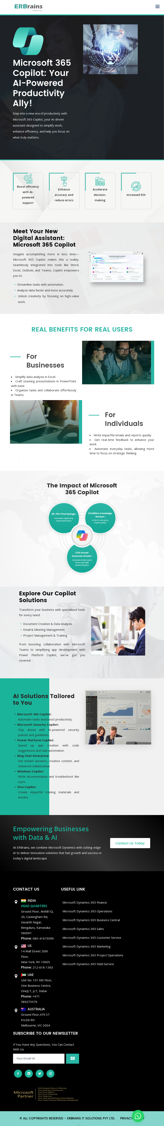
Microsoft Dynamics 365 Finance (84, 902)
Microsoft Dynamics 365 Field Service (88, 964)
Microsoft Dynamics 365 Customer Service (91, 938)
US (26, 946)
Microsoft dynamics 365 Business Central (91, 920)
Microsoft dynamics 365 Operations (87, 911)
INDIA (28, 900)
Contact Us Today (130, 843)
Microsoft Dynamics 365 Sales (83, 929)
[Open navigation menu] (157, 6)
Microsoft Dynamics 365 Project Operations (92, 955)
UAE (27, 975)
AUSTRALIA (33, 1009)
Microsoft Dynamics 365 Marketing (86, 946)
